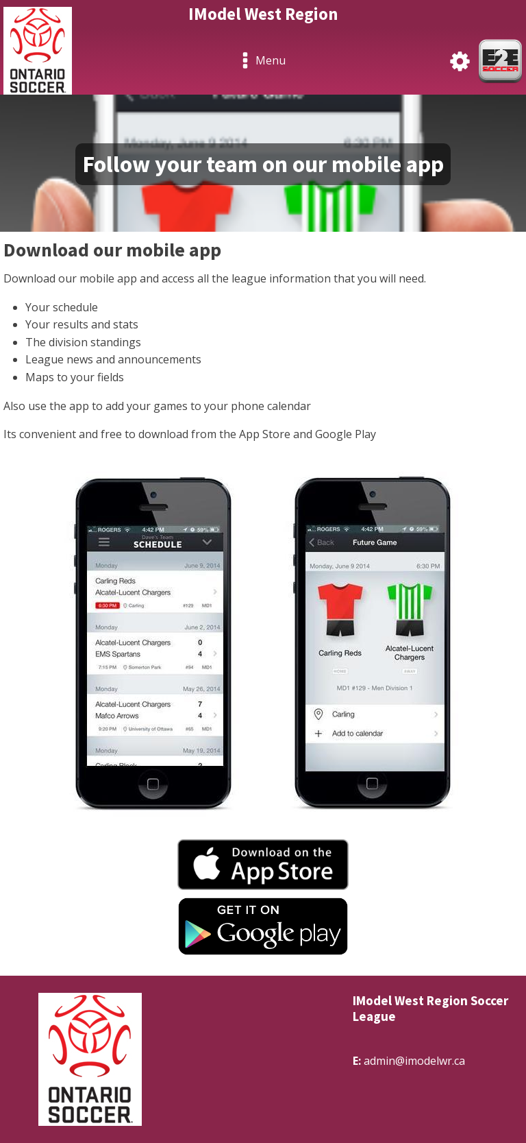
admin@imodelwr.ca (414, 1060)
